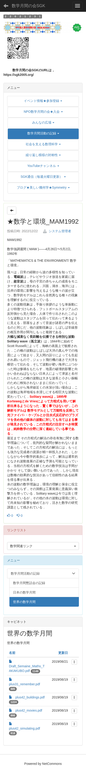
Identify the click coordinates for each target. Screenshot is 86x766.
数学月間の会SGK (28, 5)
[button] (43, 133)
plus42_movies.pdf (28, 710)
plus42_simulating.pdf (24, 728)
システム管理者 (57, 231)
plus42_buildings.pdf (30, 697)
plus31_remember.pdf (24, 684)
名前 (12, 653)
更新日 (63, 653)
